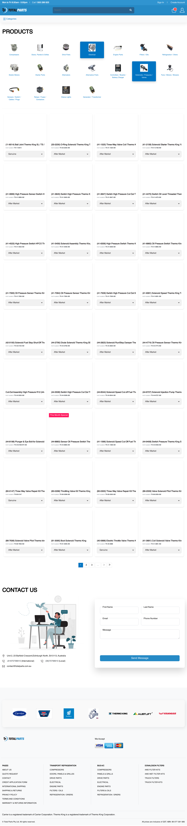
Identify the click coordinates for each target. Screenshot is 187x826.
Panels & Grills (105, 775)
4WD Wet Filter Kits (155, 775)
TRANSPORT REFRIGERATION (63, 766)
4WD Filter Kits (152, 770)
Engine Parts (56, 787)
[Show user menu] (182, 10)
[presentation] (119, 647)
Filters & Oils (104, 791)
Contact (6, 779)
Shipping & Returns (12, 791)
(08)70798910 (51, 662)
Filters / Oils (56, 791)
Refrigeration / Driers (61, 795)
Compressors (57, 770)
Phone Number (151, 619)
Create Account (178, 3)
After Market (71, 154)
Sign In (160, 3)
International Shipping (14, 787)
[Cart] (174, 10)
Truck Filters (152, 779)
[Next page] (104, 565)
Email (105, 619)
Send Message (139, 659)
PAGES (5, 766)
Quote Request (10, 775)
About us (6, 770)
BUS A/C (100, 766)
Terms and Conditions (13, 800)
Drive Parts (56, 779)
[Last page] (109, 565)
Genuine (25, 154)
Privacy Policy (9, 795)
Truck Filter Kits (153, 783)
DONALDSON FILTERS (154, 766)
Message (107, 631)
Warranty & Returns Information (19, 804)
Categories (9, 19)
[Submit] (131, 10)
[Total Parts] (14, 10)
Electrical (55, 783)
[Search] (91, 10)
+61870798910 (14, 662)
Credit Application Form (14, 783)
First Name (108, 608)
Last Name (149, 608)
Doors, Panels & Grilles (62, 775)
